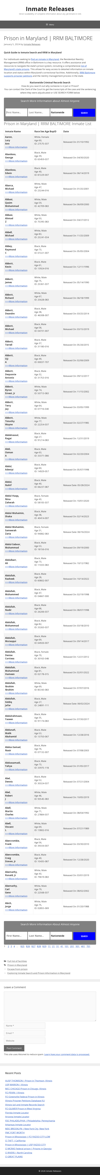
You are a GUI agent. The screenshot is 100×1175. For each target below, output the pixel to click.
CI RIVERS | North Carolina (18, 1152)
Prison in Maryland (17, 965)
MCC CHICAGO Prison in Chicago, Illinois (25, 1088)
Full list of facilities (17, 961)
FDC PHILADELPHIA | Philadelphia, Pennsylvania (30, 1120)
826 (28, 946)
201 (72, 946)
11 (49, 946)
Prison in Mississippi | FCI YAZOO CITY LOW (27, 1136)
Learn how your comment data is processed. (67, 1054)
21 (53, 946)
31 (57, 946)
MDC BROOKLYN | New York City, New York (27, 1128)
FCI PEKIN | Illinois (14, 1092)
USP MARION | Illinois (16, 1084)
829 (44, 946)
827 (33, 946)
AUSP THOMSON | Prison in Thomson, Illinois (28, 1080)
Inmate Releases (50, 9)
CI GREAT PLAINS (14, 1156)
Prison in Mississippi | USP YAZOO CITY (25, 1144)
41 (62, 946)
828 (39, 946)
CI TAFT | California (15, 1140)
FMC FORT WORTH (15, 1132)
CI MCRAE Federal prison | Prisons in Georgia (28, 1148)
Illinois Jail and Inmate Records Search (24, 1104)
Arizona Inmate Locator (17, 1116)
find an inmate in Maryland (45, 59)
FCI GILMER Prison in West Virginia (23, 1108)
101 (67, 946)
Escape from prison (17, 969)
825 (22, 946)
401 (83, 946)
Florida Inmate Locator (17, 1112)
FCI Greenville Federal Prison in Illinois (24, 1096)
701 (88, 946)
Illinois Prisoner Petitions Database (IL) (25, 1100)
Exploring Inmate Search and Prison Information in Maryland (38, 973)
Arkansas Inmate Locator (18, 1124)
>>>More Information (16, 147)
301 (78, 946)
